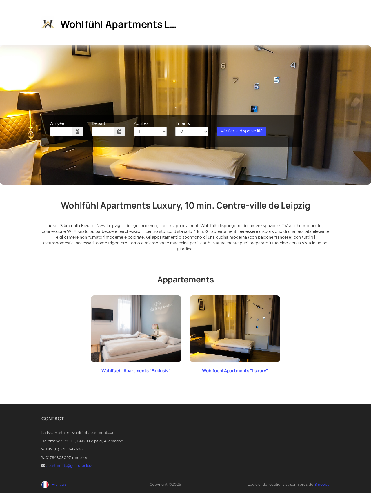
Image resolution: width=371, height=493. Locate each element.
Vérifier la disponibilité (242, 131)
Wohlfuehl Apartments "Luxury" (235, 371)
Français (59, 485)
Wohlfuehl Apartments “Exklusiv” (135, 371)
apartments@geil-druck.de (70, 466)
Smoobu (322, 485)
